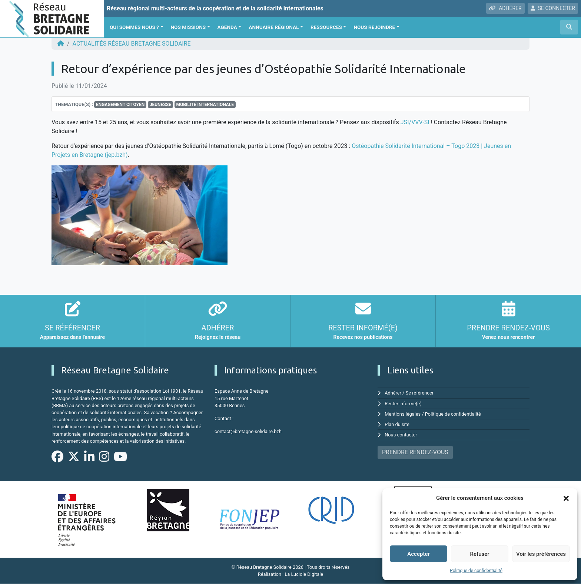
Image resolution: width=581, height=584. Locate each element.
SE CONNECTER (553, 8)
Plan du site (397, 424)
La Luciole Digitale (304, 574)
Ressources (326, 27)
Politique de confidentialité (476, 570)
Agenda (227, 27)
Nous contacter (401, 435)
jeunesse (160, 104)
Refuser (479, 554)
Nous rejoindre (374, 27)
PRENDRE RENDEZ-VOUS (415, 452)
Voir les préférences (541, 554)
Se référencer (420, 393)
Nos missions (188, 27)
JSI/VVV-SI (415, 122)
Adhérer (393, 393)
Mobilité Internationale (205, 104)
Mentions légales (403, 414)
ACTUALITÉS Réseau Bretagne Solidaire (132, 43)
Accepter (418, 554)
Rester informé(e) (403, 403)
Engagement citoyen (120, 104)
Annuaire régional (274, 27)
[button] (566, 498)
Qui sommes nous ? (134, 27)
